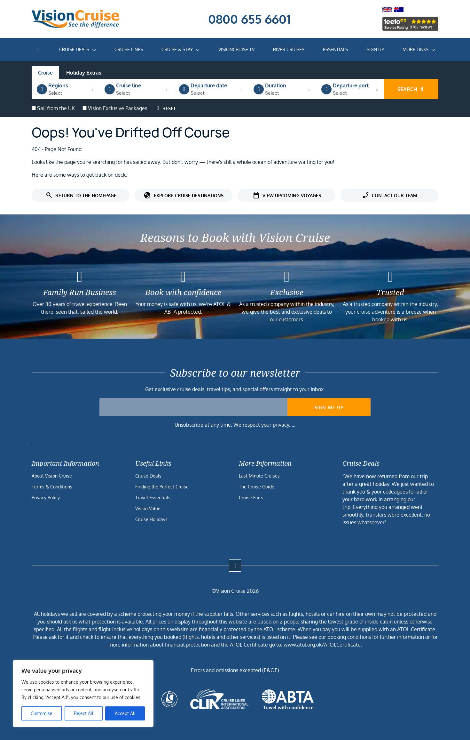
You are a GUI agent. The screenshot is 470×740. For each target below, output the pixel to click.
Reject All (83, 713)
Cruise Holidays (151, 519)
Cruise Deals (74, 49)
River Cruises (288, 49)
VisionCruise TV (236, 49)
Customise (41, 713)
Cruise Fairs (251, 497)
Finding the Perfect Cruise (162, 486)
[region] (83, 693)
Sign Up (375, 49)
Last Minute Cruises (259, 476)
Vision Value (148, 508)
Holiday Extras (83, 72)
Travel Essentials (152, 497)
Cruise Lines (128, 49)
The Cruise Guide (256, 486)
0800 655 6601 (249, 19)
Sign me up (329, 407)
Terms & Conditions (52, 486)
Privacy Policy (46, 497)
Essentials (335, 49)
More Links (415, 49)
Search (411, 89)
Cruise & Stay (177, 49)
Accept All (125, 713)
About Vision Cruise (52, 476)
